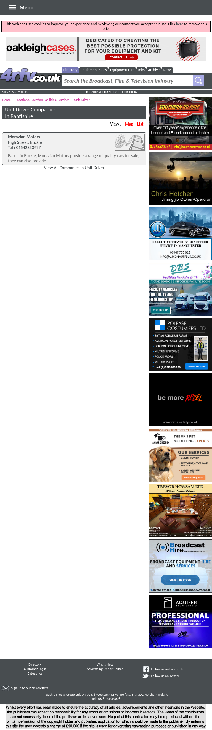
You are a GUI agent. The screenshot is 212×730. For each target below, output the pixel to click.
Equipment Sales (94, 69)
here (179, 24)
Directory (70, 69)
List (140, 124)
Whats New (105, 664)
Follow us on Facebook (167, 669)
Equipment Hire (122, 69)
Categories (35, 673)
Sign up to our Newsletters (29, 688)
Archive (154, 69)
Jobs (141, 69)
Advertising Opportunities (105, 669)
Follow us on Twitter (165, 676)
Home (6, 100)
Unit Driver (82, 100)
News (167, 69)
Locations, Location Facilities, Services (42, 100)
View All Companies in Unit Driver (74, 167)
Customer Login (35, 669)
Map (129, 124)
